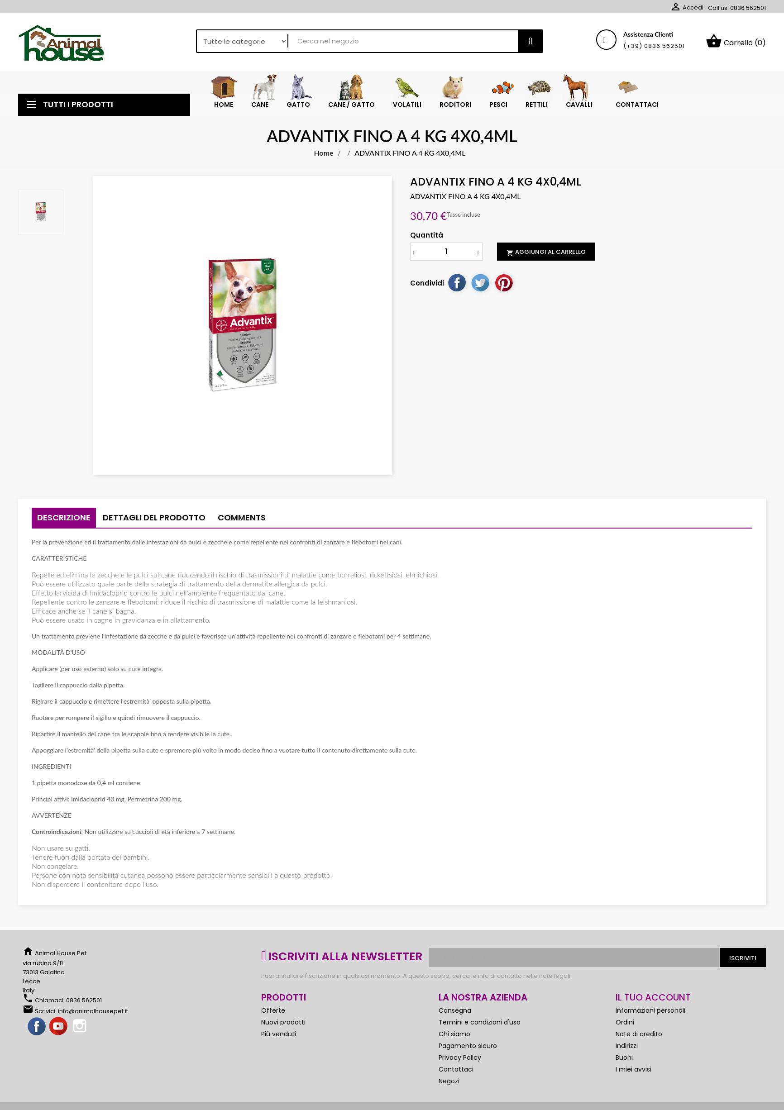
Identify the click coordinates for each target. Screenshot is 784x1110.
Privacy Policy (460, 1057)
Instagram (81, 1027)
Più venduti (278, 1034)
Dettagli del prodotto (154, 518)
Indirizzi (627, 1046)
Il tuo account (653, 997)
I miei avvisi (633, 1069)
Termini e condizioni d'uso (480, 1022)
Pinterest (504, 283)
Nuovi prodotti (283, 1022)
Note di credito (639, 1034)
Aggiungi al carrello (546, 252)
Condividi (457, 283)
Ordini (625, 1022)
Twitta (480, 283)
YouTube (59, 1027)
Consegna (455, 1010)
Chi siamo (454, 1034)
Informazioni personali (650, 1010)
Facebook (37, 1027)
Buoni (624, 1057)
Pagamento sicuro (468, 1046)
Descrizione (64, 518)
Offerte (273, 1010)
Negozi (449, 1081)
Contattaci (456, 1069)
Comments (242, 518)
